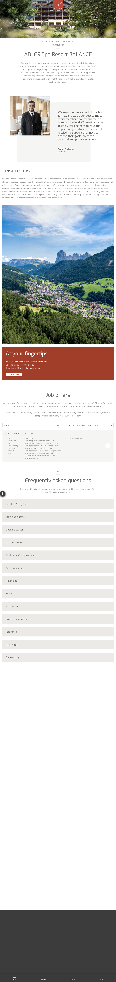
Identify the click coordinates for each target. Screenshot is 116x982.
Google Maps (13, 375)
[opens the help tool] (2, 493)
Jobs (43, 41)
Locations (49, 41)
